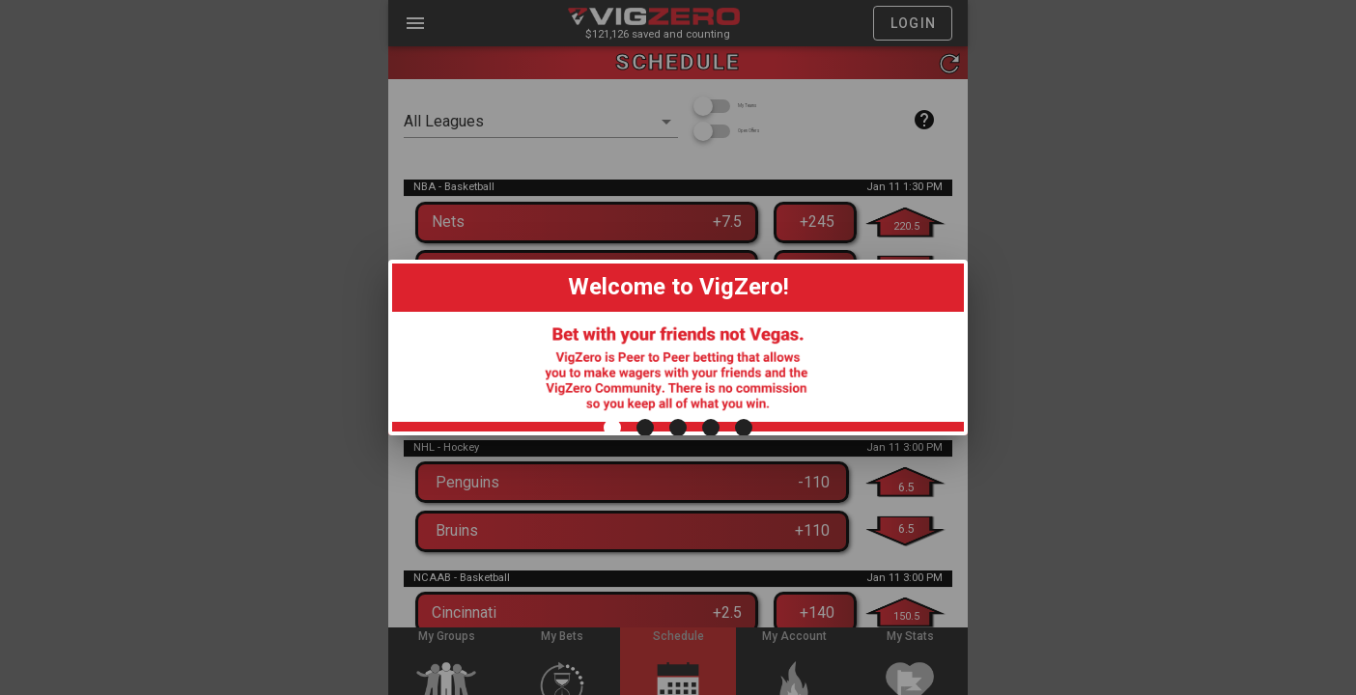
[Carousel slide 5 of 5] (743, 630)
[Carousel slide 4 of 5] (711, 630)
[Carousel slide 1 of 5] (612, 630)
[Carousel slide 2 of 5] (645, 630)
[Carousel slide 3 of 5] (678, 630)
